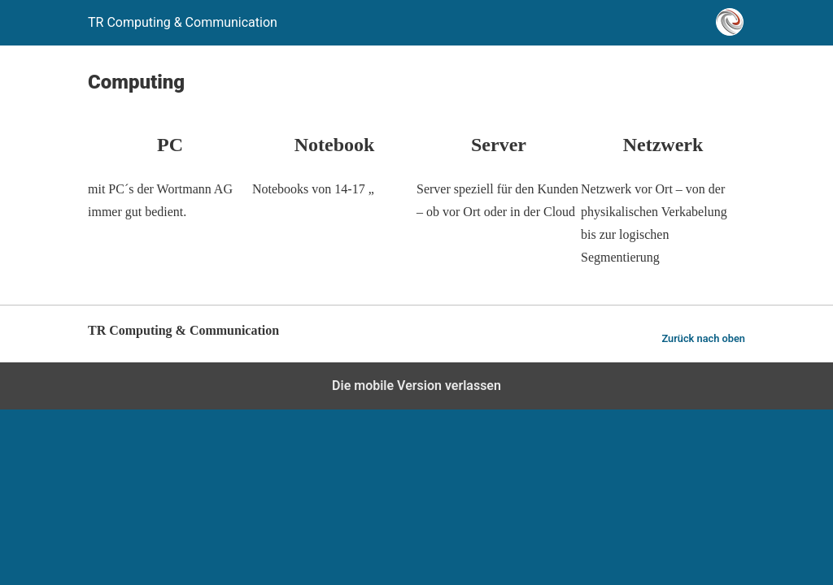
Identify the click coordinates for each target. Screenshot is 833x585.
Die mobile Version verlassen (416, 385)
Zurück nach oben (703, 338)
